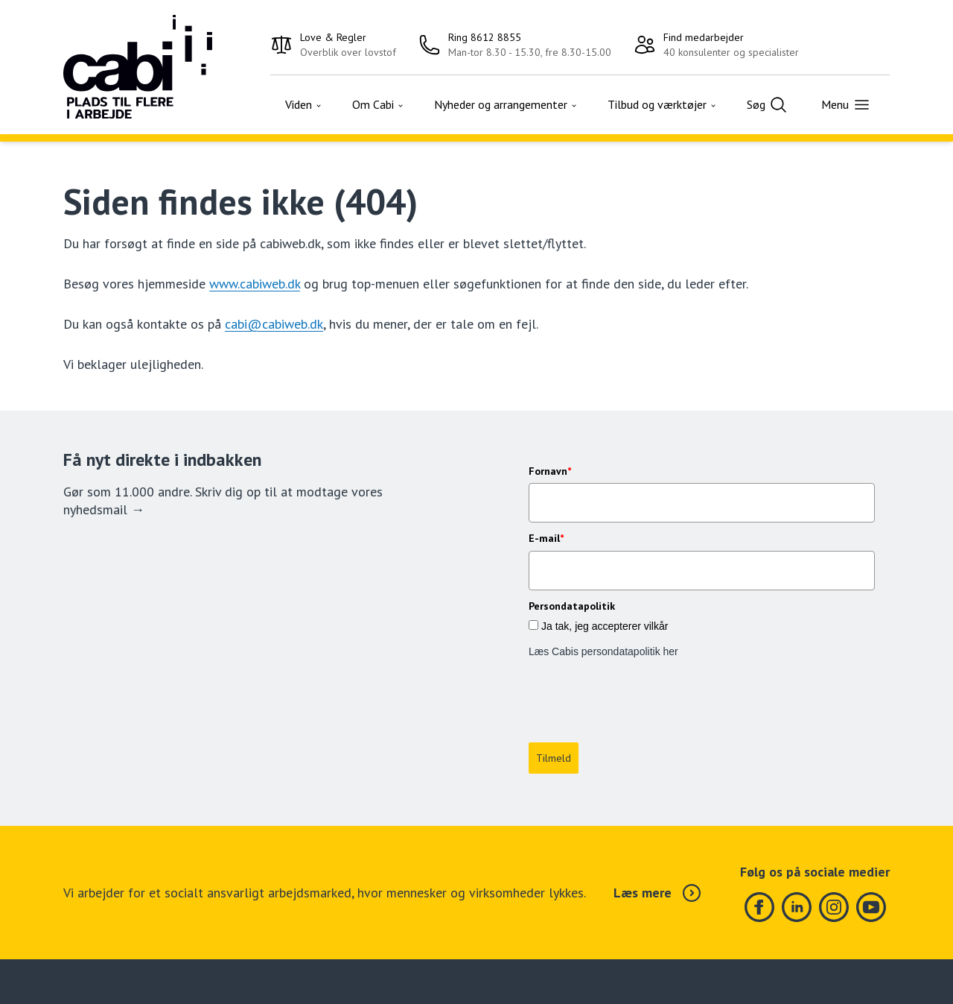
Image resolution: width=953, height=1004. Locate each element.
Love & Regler (333, 37)
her (670, 651)
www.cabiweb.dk (254, 283)
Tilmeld (553, 692)
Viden (303, 104)
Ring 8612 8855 (484, 37)
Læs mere (657, 827)
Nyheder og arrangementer (506, 104)
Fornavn (550, 471)
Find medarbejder (703, 37)
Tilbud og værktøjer (662, 104)
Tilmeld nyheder (515, 978)
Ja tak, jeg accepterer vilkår (604, 626)
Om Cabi (378, 104)
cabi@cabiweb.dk (274, 323)
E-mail (546, 538)
